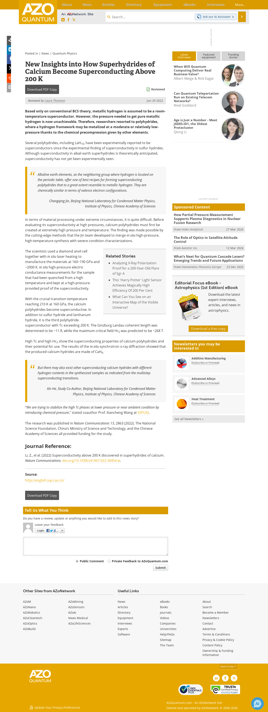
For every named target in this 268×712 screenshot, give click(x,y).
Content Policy (212, 645)
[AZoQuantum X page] (74, 20)
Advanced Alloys (203, 377)
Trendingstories (233, 56)
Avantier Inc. (190, 247)
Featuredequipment (209, 56)
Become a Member (215, 612)
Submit (160, 568)
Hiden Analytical (192, 229)
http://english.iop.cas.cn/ (44, 480)
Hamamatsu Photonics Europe (201, 266)
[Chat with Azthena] (257, 703)
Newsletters (210, 618)
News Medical (78, 618)
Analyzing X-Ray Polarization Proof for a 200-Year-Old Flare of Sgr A (135, 268)
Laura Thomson (55, 101)
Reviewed (158, 89)
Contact (207, 623)
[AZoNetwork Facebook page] (68, 20)
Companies (168, 623)
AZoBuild (29, 629)
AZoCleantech (32, 618)
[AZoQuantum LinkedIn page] (63, 20)
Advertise (209, 629)
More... (238, 5)
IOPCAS (143, 412)
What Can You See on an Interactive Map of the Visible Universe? (135, 302)
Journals (165, 612)
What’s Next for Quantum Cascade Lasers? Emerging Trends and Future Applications (207, 258)
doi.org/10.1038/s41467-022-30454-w (91, 460)
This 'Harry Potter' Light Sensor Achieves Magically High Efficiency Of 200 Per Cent (137, 285)
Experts (123, 629)
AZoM (27, 602)
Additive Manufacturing (209, 357)
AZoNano (29, 607)
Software (124, 634)
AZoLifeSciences (79, 623)
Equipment (125, 618)
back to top (228, 666)
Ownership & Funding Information (217, 653)
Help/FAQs (167, 634)
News (45, 53)
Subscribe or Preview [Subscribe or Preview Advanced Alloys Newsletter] (205, 382)
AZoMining (75, 602)
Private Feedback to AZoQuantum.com (140, 561)
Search (207, 607)
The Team (167, 645)
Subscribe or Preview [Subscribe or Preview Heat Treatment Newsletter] (205, 402)
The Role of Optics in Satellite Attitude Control (204, 239)
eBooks (165, 602)
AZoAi (72, 612)
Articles (123, 607)
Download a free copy (208, 327)
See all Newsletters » (189, 418)
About (206, 602)
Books (164, 607)
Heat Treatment (203, 398)
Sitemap (165, 640)
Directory (124, 612)
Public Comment (92, 561)
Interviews (125, 623)
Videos (164, 618)
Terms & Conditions (216, 634)
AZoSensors (76, 607)
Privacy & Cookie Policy (218, 640)
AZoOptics (30, 623)
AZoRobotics (31, 612)
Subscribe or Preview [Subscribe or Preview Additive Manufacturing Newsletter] (205, 361)
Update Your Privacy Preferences (54, 707)
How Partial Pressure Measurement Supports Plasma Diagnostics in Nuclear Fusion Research (209, 218)
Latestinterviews (184, 56)
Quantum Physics (65, 53)
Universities (168, 629)
